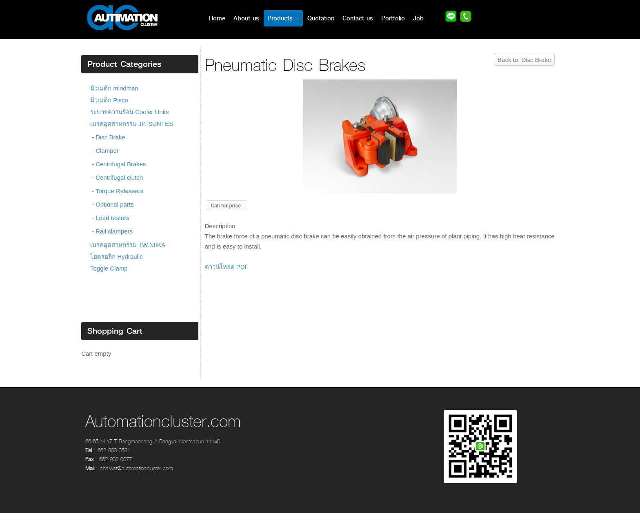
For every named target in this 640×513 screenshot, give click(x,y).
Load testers (112, 217)
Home (217, 18)
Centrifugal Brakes (121, 164)
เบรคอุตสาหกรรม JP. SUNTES (131, 123)
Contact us (357, 18)
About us (246, 18)
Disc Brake (110, 137)
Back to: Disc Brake (524, 59)
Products (283, 18)
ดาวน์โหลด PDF (227, 266)
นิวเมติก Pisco (109, 100)
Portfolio (393, 18)
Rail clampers (114, 231)
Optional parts (114, 204)
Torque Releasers (120, 190)
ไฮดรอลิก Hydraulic (116, 256)
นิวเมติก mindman (114, 88)
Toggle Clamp (109, 268)
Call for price (226, 206)
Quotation (320, 18)
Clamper (107, 150)
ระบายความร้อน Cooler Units (129, 111)
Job (418, 18)
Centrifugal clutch (119, 177)
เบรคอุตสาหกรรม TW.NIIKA (127, 244)
